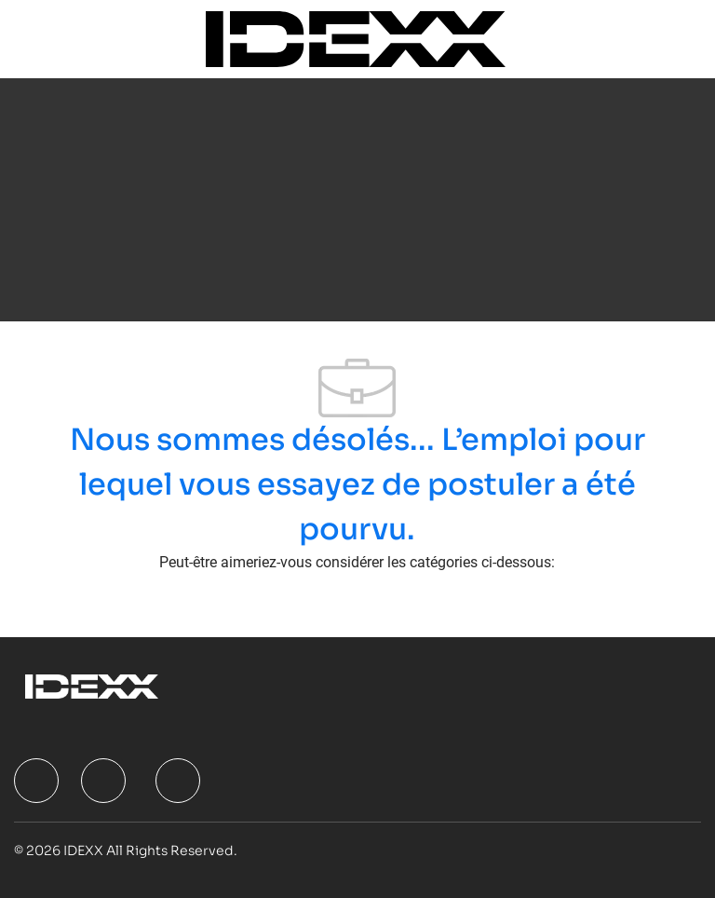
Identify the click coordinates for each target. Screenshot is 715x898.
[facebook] (36, 780)
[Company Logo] (355, 38)
